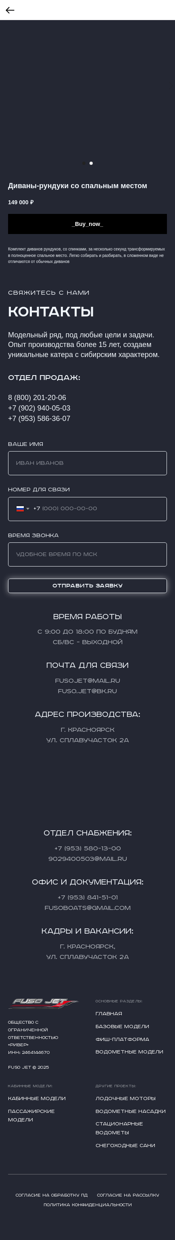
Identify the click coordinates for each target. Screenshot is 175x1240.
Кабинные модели (37, 1099)
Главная (109, 1014)
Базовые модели (122, 1027)
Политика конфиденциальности (88, 1205)
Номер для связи (39, 490)
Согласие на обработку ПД (52, 1195)
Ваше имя (25, 444)
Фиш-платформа (122, 1040)
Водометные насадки (131, 1112)
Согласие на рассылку (128, 1195)
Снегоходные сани (125, 1146)
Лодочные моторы (126, 1099)
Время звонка (33, 535)
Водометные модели (129, 1052)
